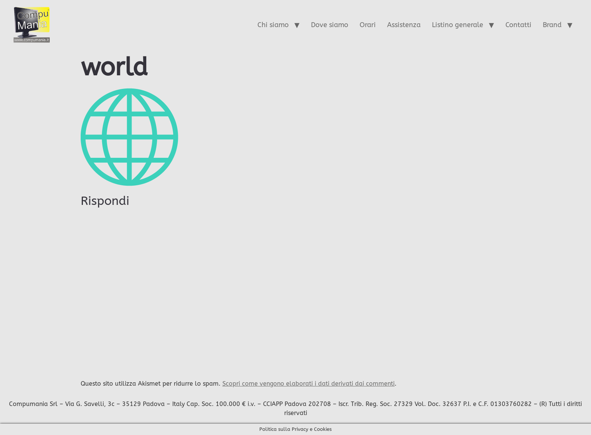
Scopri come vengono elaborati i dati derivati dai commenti (308, 383)
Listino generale (457, 25)
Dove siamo (329, 25)
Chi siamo (273, 25)
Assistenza (404, 25)
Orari (368, 25)
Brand (552, 25)
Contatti (518, 25)
